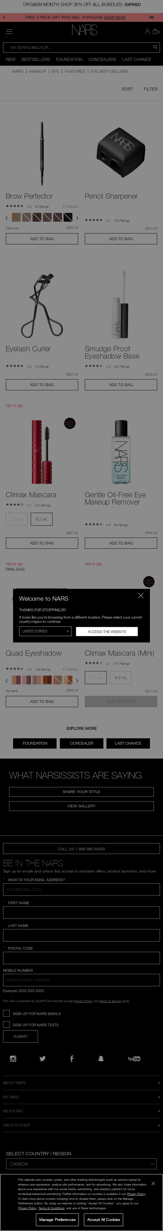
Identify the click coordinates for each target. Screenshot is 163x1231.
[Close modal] (141, 595)
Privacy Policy (136, 1194)
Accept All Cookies (103, 1219)
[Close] (153, 1183)
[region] (81, 1202)
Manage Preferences (57, 1219)
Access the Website (107, 631)
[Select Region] (45, 631)
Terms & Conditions (51, 1208)
